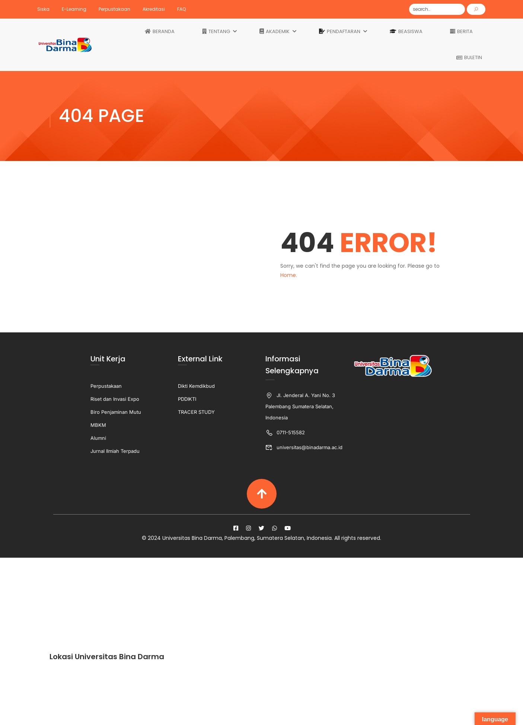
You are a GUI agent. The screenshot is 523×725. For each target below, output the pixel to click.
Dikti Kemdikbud (196, 386)
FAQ (181, 9)
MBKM (98, 425)
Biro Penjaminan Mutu (115, 412)
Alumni (98, 438)
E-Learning (74, 9)
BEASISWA (406, 31)
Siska (43, 9)
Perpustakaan (114, 9)
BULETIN (469, 57)
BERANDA (160, 31)
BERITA (461, 31)
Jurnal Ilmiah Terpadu (115, 451)
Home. (288, 275)
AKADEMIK (274, 31)
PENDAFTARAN (339, 31)
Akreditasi (154, 9)
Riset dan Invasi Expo (114, 399)
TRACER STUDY (196, 412)
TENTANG (216, 31)
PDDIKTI (187, 399)
